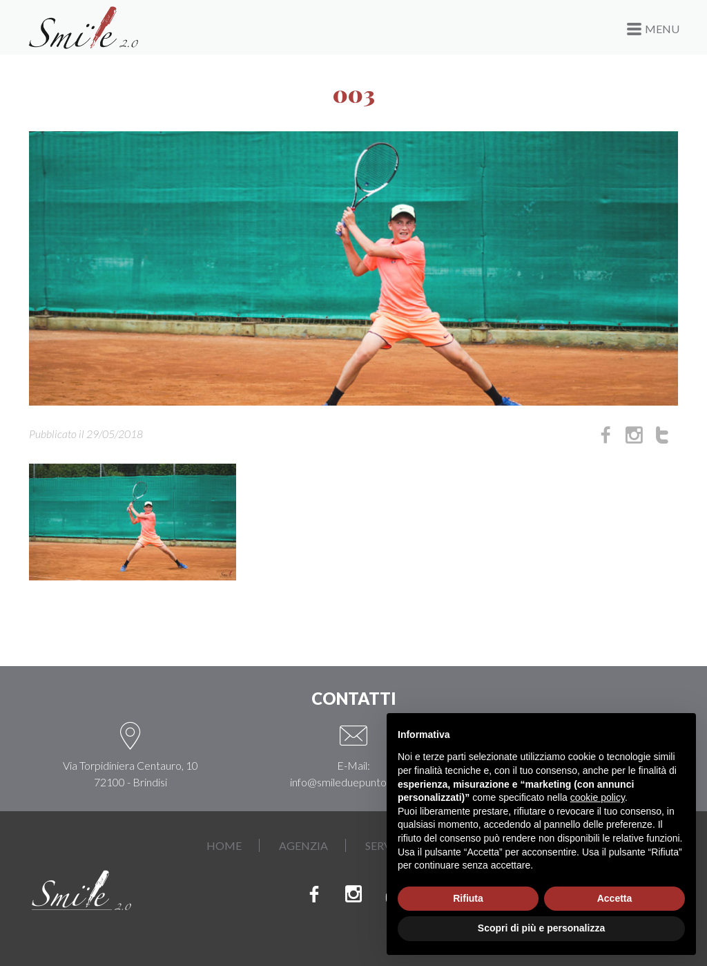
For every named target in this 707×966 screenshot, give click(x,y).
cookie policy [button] (597, 797)
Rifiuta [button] (468, 898)
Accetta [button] (614, 898)
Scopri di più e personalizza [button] (541, 928)
